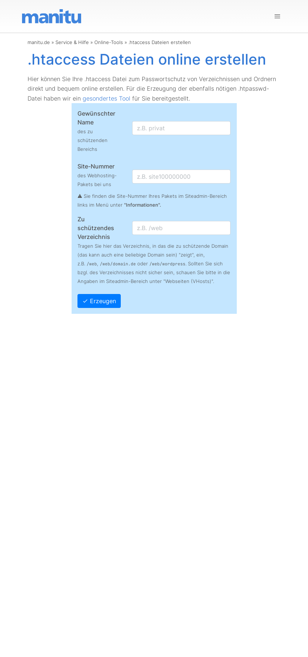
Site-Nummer (97, 175)
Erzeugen (99, 301)
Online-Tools (108, 42)
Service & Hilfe (72, 42)
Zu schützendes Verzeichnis (95, 227)
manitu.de (39, 42)
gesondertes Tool (106, 98)
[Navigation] (277, 16)
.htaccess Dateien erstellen (159, 42)
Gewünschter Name (96, 131)
